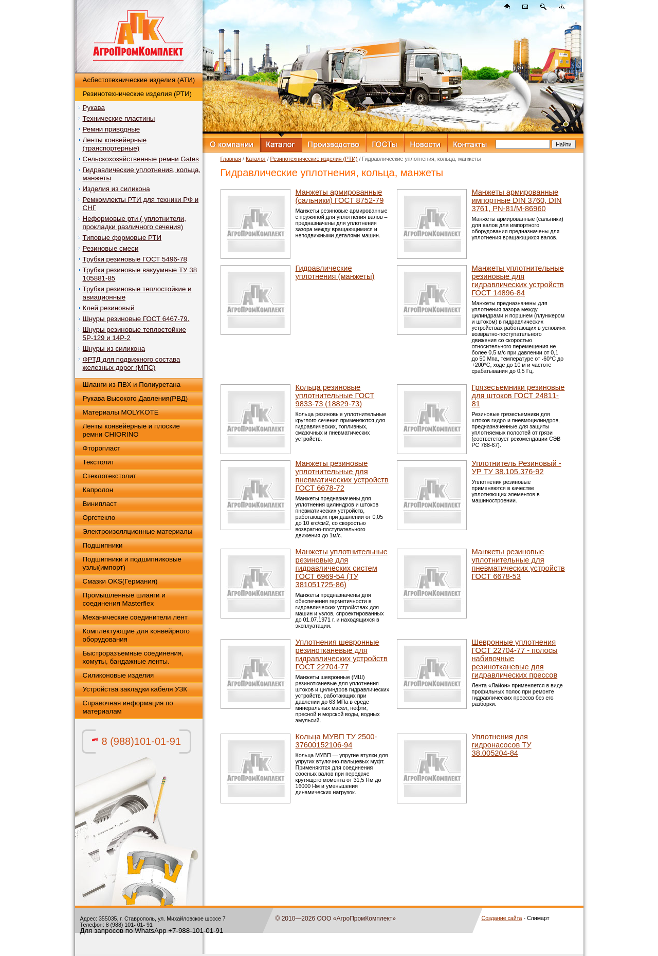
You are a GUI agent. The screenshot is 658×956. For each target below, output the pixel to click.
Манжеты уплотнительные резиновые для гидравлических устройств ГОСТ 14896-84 (518, 280)
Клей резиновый (109, 308)
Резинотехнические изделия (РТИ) (137, 94)
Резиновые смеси (111, 248)
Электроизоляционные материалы (138, 531)
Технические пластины (119, 118)
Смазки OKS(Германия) (120, 581)
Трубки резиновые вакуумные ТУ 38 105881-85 (140, 274)
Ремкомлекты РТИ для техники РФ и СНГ (141, 204)
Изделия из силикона (116, 189)
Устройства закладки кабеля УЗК (135, 689)
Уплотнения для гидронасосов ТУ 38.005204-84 (502, 745)
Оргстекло (99, 517)
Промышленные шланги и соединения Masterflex (124, 599)
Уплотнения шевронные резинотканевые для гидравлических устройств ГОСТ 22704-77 (342, 654)
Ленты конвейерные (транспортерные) (115, 144)
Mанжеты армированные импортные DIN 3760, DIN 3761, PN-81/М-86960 (517, 200)
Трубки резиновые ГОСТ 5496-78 (135, 259)
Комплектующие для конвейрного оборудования (136, 635)
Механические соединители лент (135, 617)
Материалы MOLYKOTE (121, 412)
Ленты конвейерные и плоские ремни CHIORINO (131, 430)
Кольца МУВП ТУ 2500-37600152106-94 (336, 741)
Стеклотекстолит (109, 476)
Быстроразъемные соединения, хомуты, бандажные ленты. (133, 657)
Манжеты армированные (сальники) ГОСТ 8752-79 (340, 196)
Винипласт (100, 504)
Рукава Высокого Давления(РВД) (135, 398)
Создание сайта (502, 918)
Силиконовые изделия (118, 675)
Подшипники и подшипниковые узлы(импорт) (132, 563)
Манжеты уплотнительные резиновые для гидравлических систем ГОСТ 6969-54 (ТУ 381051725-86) (342, 568)
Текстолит (99, 462)
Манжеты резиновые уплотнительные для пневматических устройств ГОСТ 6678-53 (518, 564)
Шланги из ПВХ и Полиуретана (132, 384)
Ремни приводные (111, 129)
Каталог (256, 159)
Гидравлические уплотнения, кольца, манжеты (142, 174)
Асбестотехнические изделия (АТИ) (139, 80)
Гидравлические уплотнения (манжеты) (335, 272)
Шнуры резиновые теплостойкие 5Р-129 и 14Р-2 (135, 334)
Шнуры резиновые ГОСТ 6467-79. (136, 319)
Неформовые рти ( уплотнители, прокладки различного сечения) (134, 223)
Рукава (94, 107)
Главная (231, 159)
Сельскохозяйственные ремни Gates (141, 159)
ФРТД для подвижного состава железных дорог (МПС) (131, 363)
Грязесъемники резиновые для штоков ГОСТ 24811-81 (518, 395)
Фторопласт (102, 448)
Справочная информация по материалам (128, 707)
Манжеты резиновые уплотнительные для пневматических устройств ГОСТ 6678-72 (342, 475)
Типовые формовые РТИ (122, 237)
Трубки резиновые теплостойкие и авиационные (137, 293)
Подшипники (103, 545)
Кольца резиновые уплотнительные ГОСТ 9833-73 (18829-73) (335, 395)
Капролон (98, 490)
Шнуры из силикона (114, 348)
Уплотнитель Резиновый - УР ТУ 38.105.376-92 (516, 467)
